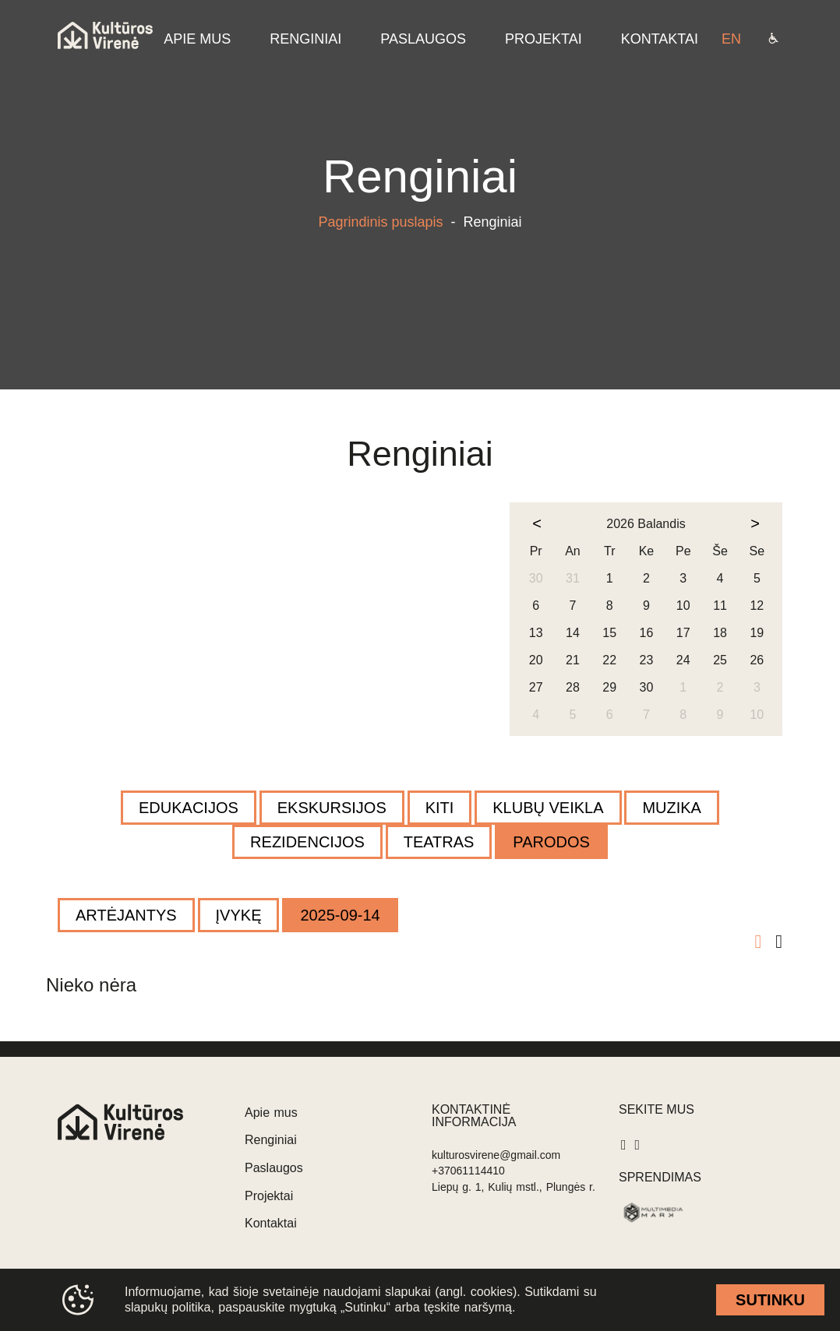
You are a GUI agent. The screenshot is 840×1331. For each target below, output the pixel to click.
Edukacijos (188, 807)
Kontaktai (271, 1223)
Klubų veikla (547, 807)
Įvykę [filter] (239, 915)
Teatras (439, 841)
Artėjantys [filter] (126, 915)
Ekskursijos (331, 807)
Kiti (439, 807)
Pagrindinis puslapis (380, 222)
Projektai (269, 1195)
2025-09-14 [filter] (339, 915)
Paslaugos (274, 1167)
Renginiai (271, 1139)
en (731, 39)
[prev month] (536, 523)
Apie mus (271, 1112)
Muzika (671, 807)
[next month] (755, 523)
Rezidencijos (307, 841)
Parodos (551, 841)
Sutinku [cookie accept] (770, 1299)
